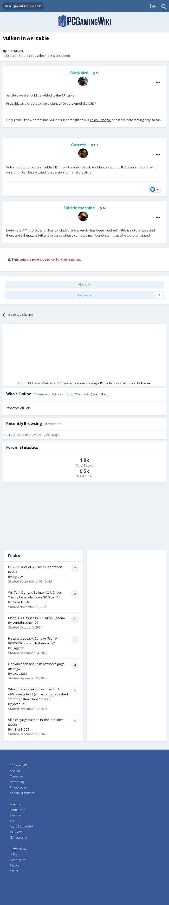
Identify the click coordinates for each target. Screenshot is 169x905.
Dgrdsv (18, 576)
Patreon (143, 383)
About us (15, 771)
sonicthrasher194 (25, 622)
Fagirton (18, 648)
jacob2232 (20, 673)
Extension (16, 815)
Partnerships (18, 810)
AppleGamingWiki (21, 826)
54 (96, 73)
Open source (18, 860)
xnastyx (13, 408)
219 (94, 145)
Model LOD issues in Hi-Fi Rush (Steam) (36, 618)
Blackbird (15, 51)
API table (68, 95)
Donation (108, 383)
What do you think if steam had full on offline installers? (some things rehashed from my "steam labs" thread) (38, 694)
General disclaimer (22, 793)
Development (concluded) (51, 55)
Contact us (16, 776)
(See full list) (99, 394)
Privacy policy (18, 787)
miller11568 (21, 602)
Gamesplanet (18, 837)
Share (84, 284)
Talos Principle (100, 120)
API (12, 821)
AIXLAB (25, 408)
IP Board (15, 854)
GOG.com (16, 832)
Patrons (15, 865)
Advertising (17, 782)
